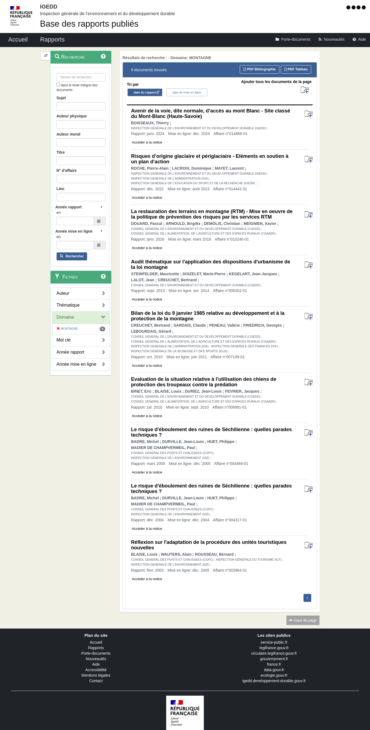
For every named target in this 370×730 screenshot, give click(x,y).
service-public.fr (274, 642)
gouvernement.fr (274, 659)
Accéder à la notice (147, 142)
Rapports (96, 648)
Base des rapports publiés (89, 24)
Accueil (96, 642)
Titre (60, 152)
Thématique (68, 305)
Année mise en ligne (76, 364)
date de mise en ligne (187, 92)
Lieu (60, 188)
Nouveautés (96, 659)
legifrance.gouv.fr (274, 648)
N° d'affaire (66, 170)
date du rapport (145, 92)
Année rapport (70, 352)
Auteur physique (71, 116)
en (58, 212)
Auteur (62, 293)
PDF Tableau (296, 69)
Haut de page (303, 620)
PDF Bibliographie (259, 69)
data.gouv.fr (274, 670)
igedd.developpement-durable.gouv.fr (274, 681)
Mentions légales (96, 675)
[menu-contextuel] (58, 84)
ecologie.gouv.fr (274, 675)
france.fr (274, 664)
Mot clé (63, 340)
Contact (95, 681)
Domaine (65, 317)
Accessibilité (96, 670)
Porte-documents (96, 653)
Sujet (61, 98)
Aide (96, 664)
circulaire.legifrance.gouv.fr (274, 653)
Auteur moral (68, 134)
